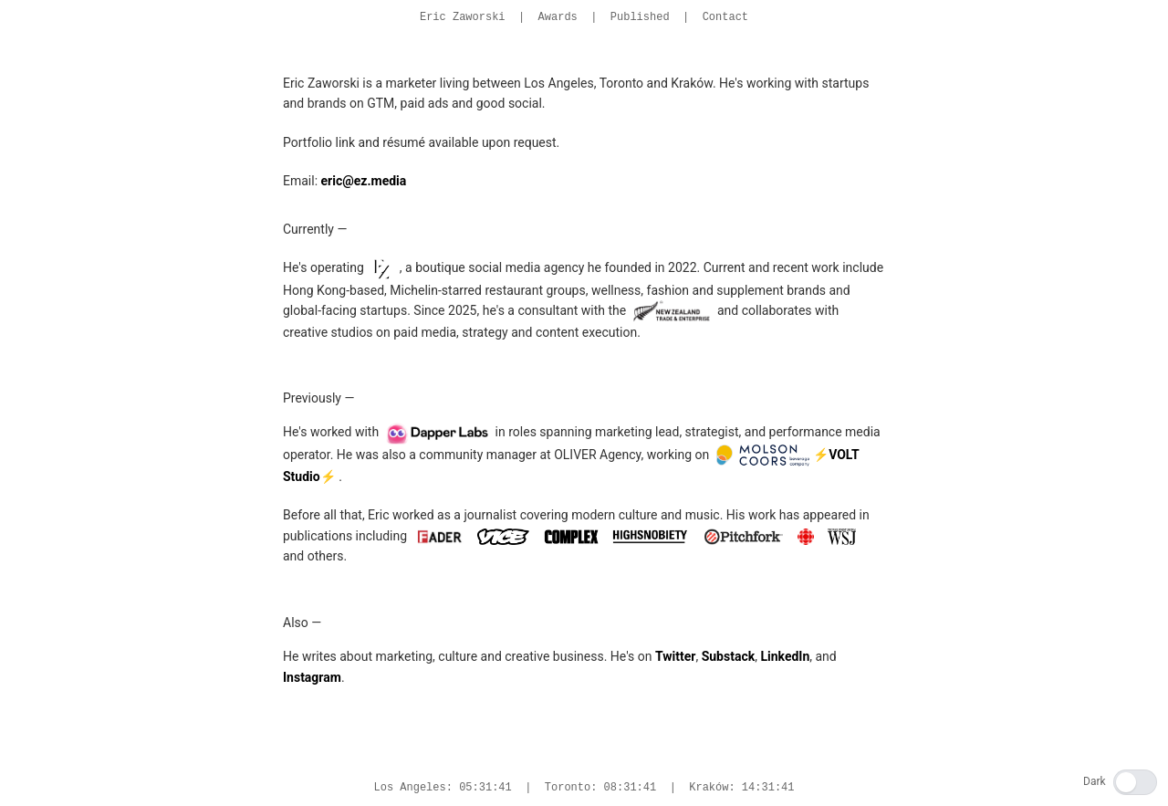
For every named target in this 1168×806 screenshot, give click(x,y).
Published (640, 17)
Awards (558, 17)
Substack (729, 656)
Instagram (312, 677)
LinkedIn (784, 656)
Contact (725, 17)
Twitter (675, 656)
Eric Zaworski (463, 17)
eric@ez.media (364, 180)
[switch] (1135, 782)
